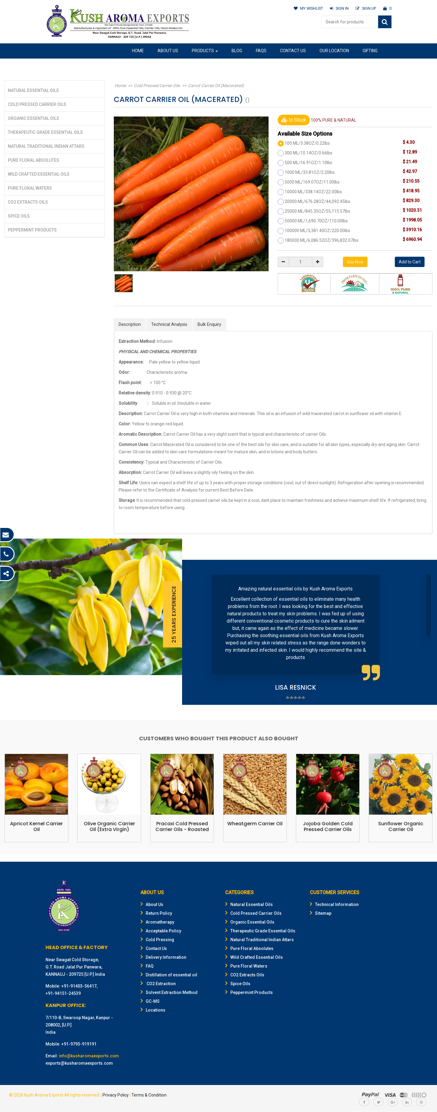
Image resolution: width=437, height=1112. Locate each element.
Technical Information (334, 904)
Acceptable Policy (161, 931)
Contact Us (293, 50)
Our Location (334, 50)
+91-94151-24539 (63, 993)
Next (423, 632)
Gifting (370, 50)
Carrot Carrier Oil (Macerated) (211, 85)
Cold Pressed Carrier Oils (37, 104)
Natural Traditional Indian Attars (46, 146)
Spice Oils (19, 216)
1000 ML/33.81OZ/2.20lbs (310, 172)
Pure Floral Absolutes (33, 160)
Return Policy (156, 913)
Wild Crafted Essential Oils (38, 174)
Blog (237, 50)
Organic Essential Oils (33, 118)
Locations (153, 1010)
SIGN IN (338, 8)
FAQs (261, 50)
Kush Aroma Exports (43, 1095)
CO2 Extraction (158, 984)
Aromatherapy (157, 922)
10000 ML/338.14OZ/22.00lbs (313, 191)
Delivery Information (163, 957)
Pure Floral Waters (30, 188)
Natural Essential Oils (33, 90)
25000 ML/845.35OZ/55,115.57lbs (317, 211)
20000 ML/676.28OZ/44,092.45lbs (317, 201)
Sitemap (320, 913)
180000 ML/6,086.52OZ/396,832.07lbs (321, 240)
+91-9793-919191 (79, 1044)
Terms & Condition (149, 1095)
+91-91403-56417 (79, 986)
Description (130, 324)
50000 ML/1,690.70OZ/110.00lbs (316, 220)
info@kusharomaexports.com (89, 1056)
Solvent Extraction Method (169, 992)
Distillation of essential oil (169, 975)
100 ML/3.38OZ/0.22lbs (307, 143)
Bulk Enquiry (210, 324)
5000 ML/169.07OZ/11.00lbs (312, 182)
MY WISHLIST (307, 8)
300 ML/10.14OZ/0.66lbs (308, 152)
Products (205, 50)
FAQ (147, 966)
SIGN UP (365, 8)
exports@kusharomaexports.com (79, 1063)
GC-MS (150, 1001)
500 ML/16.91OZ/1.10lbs (308, 162)
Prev (196, 632)
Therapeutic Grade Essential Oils (45, 132)
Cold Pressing (157, 940)
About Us (168, 50)
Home (138, 50)
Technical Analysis (169, 324)
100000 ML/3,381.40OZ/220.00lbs (317, 230)
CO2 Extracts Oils (28, 202)
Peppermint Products (32, 230)
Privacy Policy (116, 1095)
